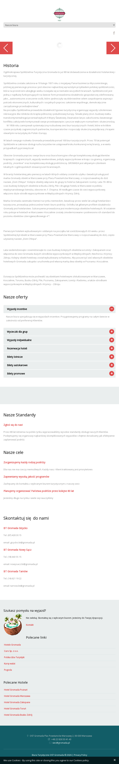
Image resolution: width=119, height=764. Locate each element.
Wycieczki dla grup (17, 331)
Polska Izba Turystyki (14, 657)
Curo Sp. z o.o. (11, 651)
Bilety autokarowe (17, 365)
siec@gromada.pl (61, 742)
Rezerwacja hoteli (17, 348)
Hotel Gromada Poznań (15, 689)
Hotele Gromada (12, 644)
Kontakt (29, 624)
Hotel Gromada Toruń (15, 708)
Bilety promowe (16, 373)
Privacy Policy (80, 755)
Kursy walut (9, 663)
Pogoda (8, 669)
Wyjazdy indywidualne (19, 340)
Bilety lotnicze (15, 356)
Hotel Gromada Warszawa (17, 696)
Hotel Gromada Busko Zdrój (18, 714)
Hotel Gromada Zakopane (17, 702)
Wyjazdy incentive (17, 309)
